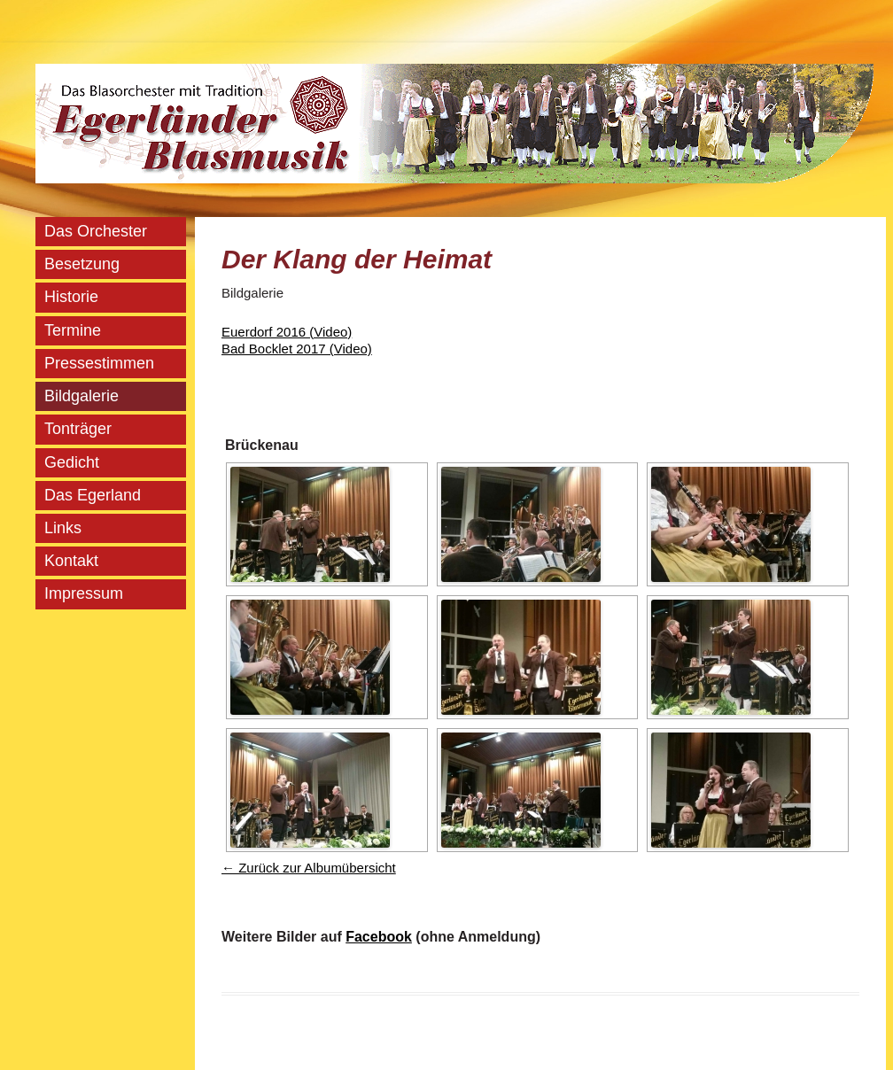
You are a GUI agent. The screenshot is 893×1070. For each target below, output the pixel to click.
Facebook (379, 936)
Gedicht (71, 462)
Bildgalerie (81, 396)
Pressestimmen (99, 363)
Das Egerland (92, 495)
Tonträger (78, 429)
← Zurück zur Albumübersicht (308, 867)
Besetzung (82, 264)
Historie (71, 297)
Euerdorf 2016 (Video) (286, 331)
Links (63, 528)
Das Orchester (95, 231)
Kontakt (71, 561)
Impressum (83, 593)
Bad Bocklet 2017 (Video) (296, 348)
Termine (72, 330)
